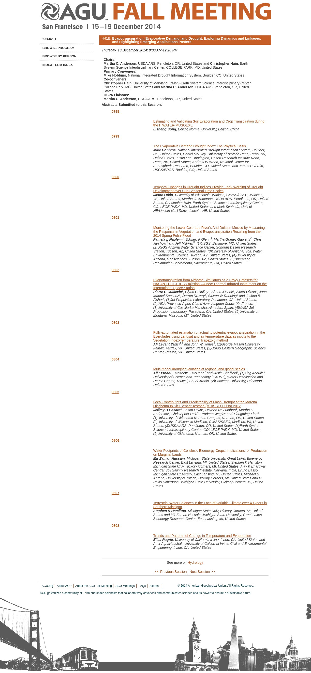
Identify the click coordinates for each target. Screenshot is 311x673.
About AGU (64, 586)
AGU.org (47, 586)
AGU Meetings (125, 586)
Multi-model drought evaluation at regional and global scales (199, 369)
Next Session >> (202, 572)
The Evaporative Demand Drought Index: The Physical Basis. (200, 146)
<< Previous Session (171, 572)
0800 (115, 177)
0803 (115, 323)
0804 (115, 359)
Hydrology (195, 562)
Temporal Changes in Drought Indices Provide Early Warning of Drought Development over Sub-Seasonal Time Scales (208, 189)
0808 (115, 526)
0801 (115, 217)
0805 (115, 392)
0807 (115, 493)
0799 (115, 136)
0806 (115, 440)
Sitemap (154, 586)
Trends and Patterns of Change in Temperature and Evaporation (202, 536)
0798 (115, 111)
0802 (115, 270)
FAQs (142, 586)
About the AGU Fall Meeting (93, 586)
